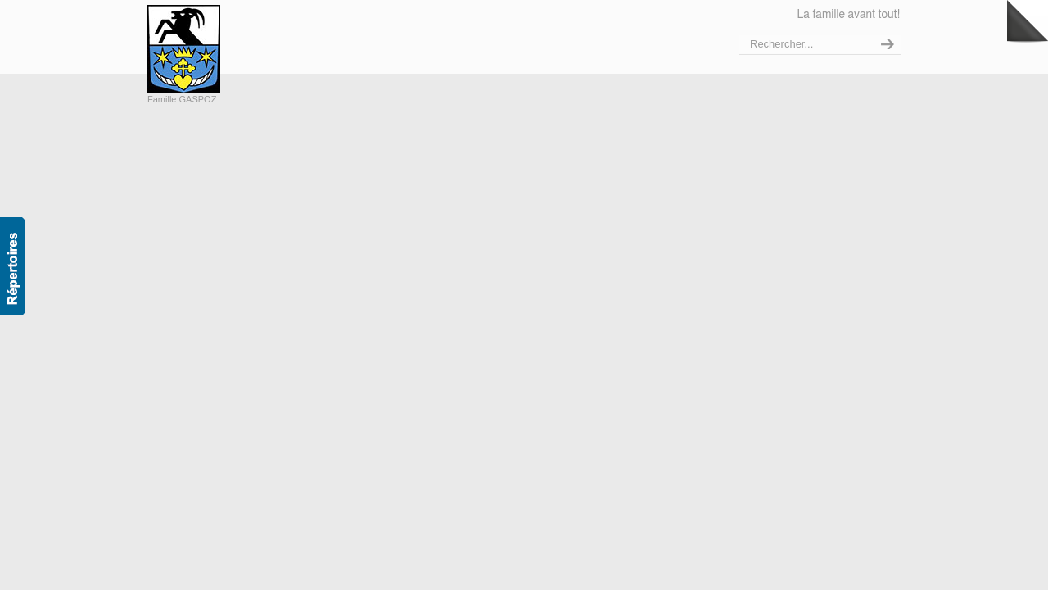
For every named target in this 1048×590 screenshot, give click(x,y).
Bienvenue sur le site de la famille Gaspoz (219, 49)
